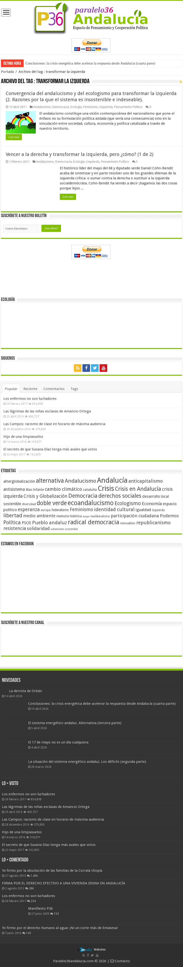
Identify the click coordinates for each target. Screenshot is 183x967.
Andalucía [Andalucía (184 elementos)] (112, 480)
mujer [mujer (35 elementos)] (86, 516)
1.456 (34, 875)
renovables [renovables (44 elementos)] (127, 523)
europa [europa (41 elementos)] (46, 510)
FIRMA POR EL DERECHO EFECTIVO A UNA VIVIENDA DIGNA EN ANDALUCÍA (63, 883)
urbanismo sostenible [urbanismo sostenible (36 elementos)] (64, 529)
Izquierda (106, 107)
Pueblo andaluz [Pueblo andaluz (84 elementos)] (49, 522)
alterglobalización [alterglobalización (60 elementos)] (19, 481)
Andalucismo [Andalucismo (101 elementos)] (80, 481)
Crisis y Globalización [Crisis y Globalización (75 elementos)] (45, 496)
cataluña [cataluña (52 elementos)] (90, 489)
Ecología (76, 107)
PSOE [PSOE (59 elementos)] (26, 523)
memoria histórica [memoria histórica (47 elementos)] (69, 516)
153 (56, 913)
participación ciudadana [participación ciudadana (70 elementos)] (135, 515)
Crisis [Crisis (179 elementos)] (106, 488)
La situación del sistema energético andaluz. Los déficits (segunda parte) (87, 761)
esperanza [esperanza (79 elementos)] (29, 509)
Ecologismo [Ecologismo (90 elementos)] (128, 503)
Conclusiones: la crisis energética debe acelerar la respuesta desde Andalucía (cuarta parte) (90, 63)
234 (33, 901)
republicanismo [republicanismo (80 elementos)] (153, 522)
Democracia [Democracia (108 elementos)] (82, 495)
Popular (11, 389)
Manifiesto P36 (40, 908)
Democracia (60, 107)
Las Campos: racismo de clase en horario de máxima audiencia (54, 424)
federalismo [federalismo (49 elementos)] (60, 510)
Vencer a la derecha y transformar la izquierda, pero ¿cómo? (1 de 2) (79, 154)
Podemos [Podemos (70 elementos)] (169, 515)
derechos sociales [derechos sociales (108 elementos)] (119, 495)
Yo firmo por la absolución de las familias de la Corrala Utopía (52, 870)
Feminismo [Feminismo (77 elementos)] (81, 509)
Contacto (120, 961)
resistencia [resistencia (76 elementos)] (14, 528)
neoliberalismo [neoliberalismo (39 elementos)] (100, 516)
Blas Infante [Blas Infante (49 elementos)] (35, 490)
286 (31, 888)
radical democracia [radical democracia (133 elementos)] (93, 522)
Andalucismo (42, 107)
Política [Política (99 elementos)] (12, 522)
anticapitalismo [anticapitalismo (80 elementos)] (145, 481)
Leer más (14, 137)
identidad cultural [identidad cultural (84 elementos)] (114, 509)
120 (28, 933)
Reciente (30, 389)
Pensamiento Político (128, 107)
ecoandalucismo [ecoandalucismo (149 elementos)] (91, 503)
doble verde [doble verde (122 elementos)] (52, 503)
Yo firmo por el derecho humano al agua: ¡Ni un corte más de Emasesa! (60, 928)
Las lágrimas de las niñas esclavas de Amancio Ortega (47, 411)
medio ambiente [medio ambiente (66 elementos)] (39, 515)
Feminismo (90, 107)
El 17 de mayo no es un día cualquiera (58, 742)
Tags (74, 389)
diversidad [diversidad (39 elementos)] (29, 504)
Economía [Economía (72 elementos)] (152, 503)
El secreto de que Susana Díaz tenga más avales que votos (50, 449)
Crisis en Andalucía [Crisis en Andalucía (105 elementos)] (138, 489)
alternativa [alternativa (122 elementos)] (50, 480)
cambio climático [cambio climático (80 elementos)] (63, 489)
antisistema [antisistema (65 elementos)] (14, 489)
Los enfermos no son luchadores (29, 398)
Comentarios (54, 389)
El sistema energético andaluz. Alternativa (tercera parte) (74, 723)
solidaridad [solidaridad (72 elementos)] (38, 528)
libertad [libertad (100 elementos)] (12, 515)
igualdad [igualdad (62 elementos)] (143, 509)
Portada (7, 71)
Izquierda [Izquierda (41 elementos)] (158, 510)
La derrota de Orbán (25, 691)
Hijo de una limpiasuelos (23, 436)
